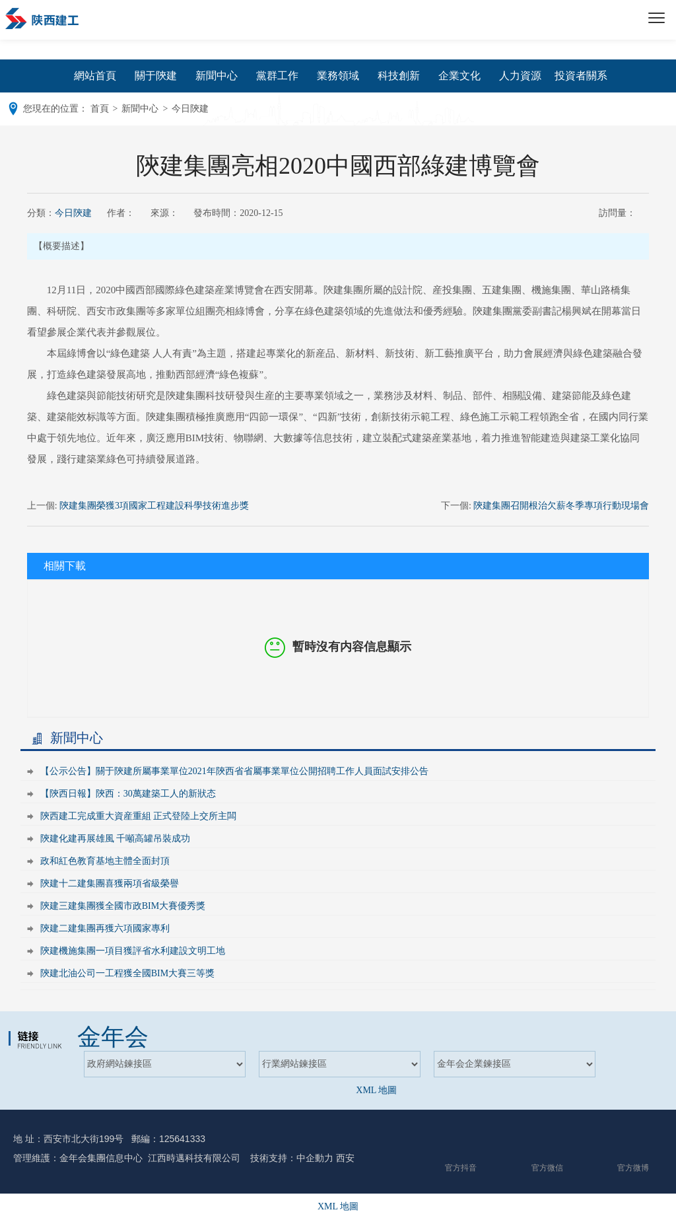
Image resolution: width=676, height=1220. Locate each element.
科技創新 (399, 75)
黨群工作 (277, 75)
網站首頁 (95, 75)
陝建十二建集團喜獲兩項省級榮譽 (109, 883)
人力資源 (520, 75)
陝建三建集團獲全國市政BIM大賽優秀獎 (122, 906)
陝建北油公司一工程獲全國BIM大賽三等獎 (127, 973)
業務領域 (338, 75)
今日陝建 (73, 213)
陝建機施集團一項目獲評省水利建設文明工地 (132, 951)
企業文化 (459, 75)
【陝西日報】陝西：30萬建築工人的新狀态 (128, 794)
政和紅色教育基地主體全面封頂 (105, 861)
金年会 (113, 1037)
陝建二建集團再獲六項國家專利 (105, 928)
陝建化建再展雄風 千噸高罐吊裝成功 (115, 838)
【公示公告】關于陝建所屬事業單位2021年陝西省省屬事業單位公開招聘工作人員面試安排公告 (234, 771)
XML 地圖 (376, 1090)
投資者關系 (581, 75)
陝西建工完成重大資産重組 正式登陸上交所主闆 (138, 816)
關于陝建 (156, 75)
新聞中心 (216, 75)
